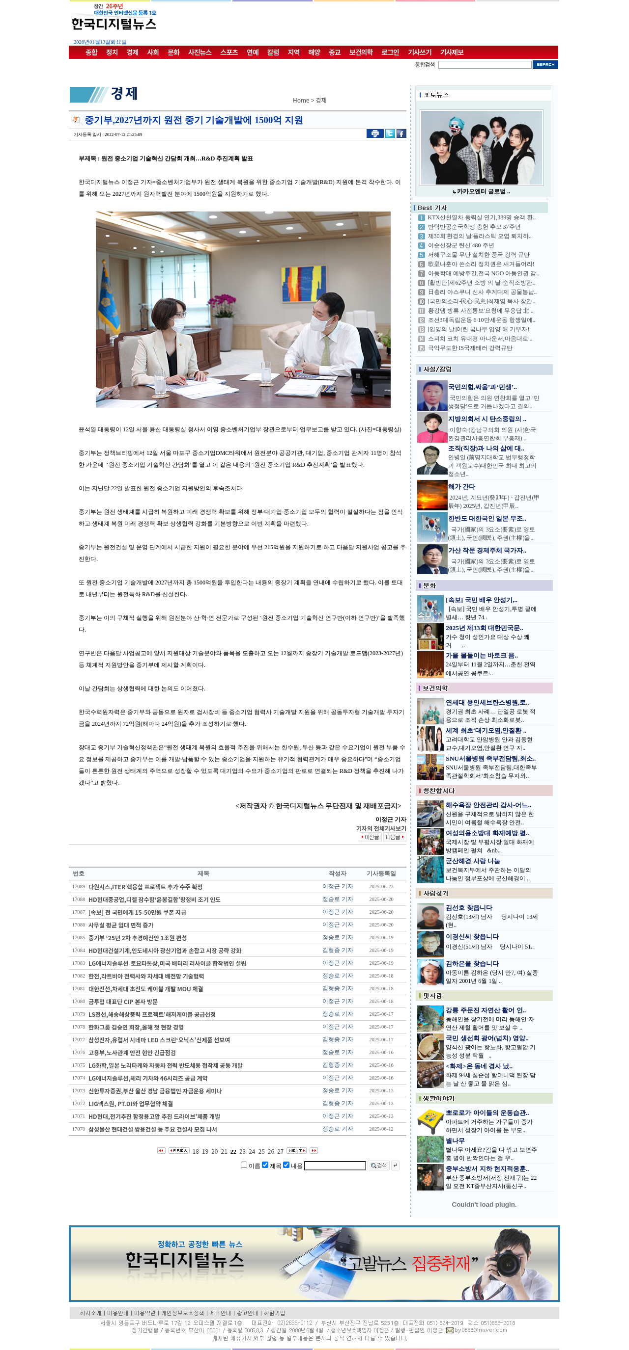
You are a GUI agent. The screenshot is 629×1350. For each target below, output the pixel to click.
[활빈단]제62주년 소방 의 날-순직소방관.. (482, 282)
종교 (335, 52)
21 (224, 1151)
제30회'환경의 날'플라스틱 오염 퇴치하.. (480, 236)
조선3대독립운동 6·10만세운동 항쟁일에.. (482, 320)
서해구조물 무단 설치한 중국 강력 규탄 (479, 254)
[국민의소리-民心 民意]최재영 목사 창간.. (482, 301)
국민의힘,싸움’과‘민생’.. (482, 387)
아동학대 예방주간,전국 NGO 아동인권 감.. (484, 273)
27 (280, 1151)
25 (261, 1151)
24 (252, 1151)
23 (242, 1151)
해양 (314, 52)
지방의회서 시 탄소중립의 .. (487, 419)
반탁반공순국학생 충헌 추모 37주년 (474, 226)
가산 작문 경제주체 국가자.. (487, 550)
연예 (252, 52)
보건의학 (361, 52)
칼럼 (273, 52)
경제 (133, 52)
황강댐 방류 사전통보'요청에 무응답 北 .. (481, 310)
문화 (173, 52)
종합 (91, 52)
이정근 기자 (337, 886)
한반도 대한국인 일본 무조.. (487, 518)
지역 (294, 52)
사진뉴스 (200, 52)
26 (271, 1151)
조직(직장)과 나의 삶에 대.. (486, 448)
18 (196, 1151)
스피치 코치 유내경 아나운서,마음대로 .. (480, 338)
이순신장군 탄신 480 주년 (461, 245)
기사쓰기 (419, 52)
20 (214, 1151)
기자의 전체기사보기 (381, 828)
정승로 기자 (337, 899)
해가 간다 (461, 486)
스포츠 (229, 52)
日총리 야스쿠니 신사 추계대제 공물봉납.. (482, 292)
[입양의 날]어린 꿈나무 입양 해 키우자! (479, 329)
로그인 (390, 52)
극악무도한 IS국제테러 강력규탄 (470, 347)
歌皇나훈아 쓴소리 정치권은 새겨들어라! (481, 264)
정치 (112, 52)
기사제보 (452, 52)
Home (301, 100)
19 (205, 1151)
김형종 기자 (337, 950)
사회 (153, 52)
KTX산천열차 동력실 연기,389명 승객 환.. (482, 217)
